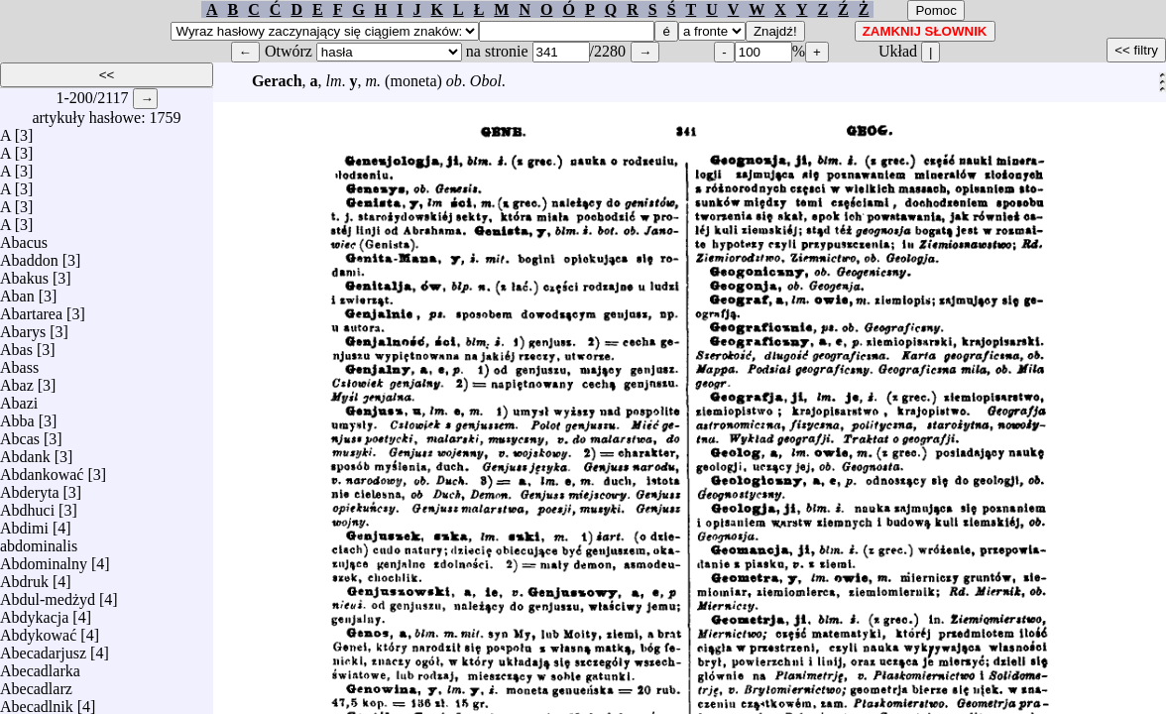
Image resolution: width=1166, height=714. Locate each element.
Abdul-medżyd (47, 594)
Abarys (23, 326)
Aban (17, 291)
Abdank (25, 451)
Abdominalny (43, 558)
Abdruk (24, 576)
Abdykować (38, 630)
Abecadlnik (36, 701)
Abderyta (29, 487)
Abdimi (24, 523)
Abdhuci (27, 505)
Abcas (20, 433)
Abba (17, 416)
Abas (16, 344)
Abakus (24, 273)
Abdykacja (34, 612)
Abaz (17, 380)
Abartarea (31, 308)
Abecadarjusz (43, 648)
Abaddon (29, 255)
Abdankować (41, 469)
